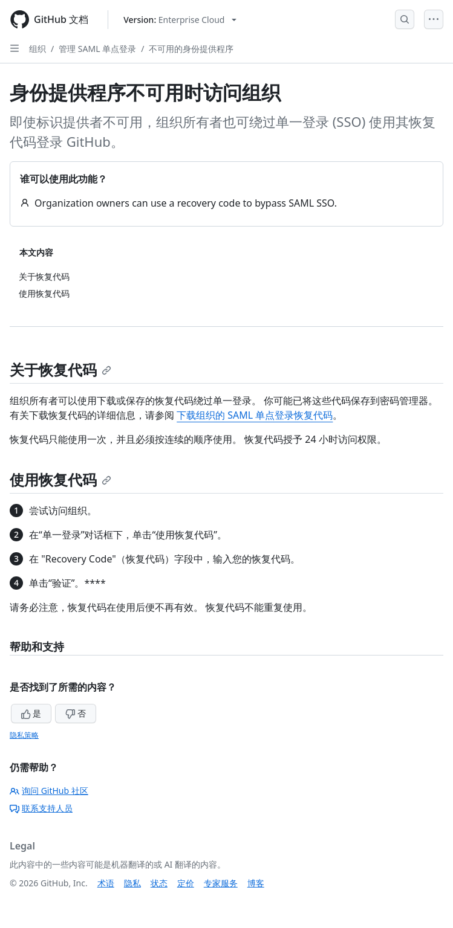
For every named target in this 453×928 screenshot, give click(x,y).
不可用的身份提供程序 (191, 48)
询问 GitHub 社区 (49, 790)
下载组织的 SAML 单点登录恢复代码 (255, 415)
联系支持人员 (41, 808)
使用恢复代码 (60, 479)
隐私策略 (24, 735)
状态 (159, 883)
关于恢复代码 (60, 369)
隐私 (132, 883)
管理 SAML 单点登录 (97, 48)
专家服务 (221, 883)
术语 (105, 883)
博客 (255, 883)
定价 (185, 883)
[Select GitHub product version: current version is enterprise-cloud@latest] (180, 19)
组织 (37, 48)
